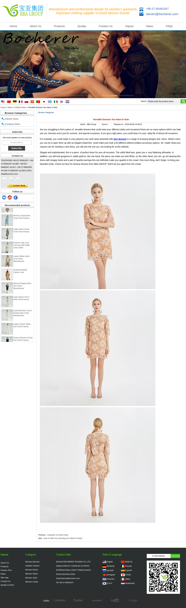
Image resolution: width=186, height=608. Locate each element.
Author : (83, 124)
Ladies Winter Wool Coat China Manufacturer (21, 260)
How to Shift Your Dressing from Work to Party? (63, 538)
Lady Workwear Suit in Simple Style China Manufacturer (22, 314)
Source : (105, 124)
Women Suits (31, 578)
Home (13, 26)
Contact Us (106, 26)
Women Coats (31, 582)
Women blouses (32, 562)
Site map (4, 577)
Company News (12, 124)
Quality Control (7, 585)
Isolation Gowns (32, 566)
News (149, 26)
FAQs (169, 26)
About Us (35, 26)
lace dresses (120, 139)
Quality (81, 26)
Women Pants (31, 570)
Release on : (119, 124)
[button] (59, 95)
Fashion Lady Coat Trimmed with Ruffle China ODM (21, 246)
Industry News (20, 107)
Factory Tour (6, 570)
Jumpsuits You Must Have (57, 535)
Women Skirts (31, 574)
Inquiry (129, 26)
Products (59, 26)
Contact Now (17, 186)
